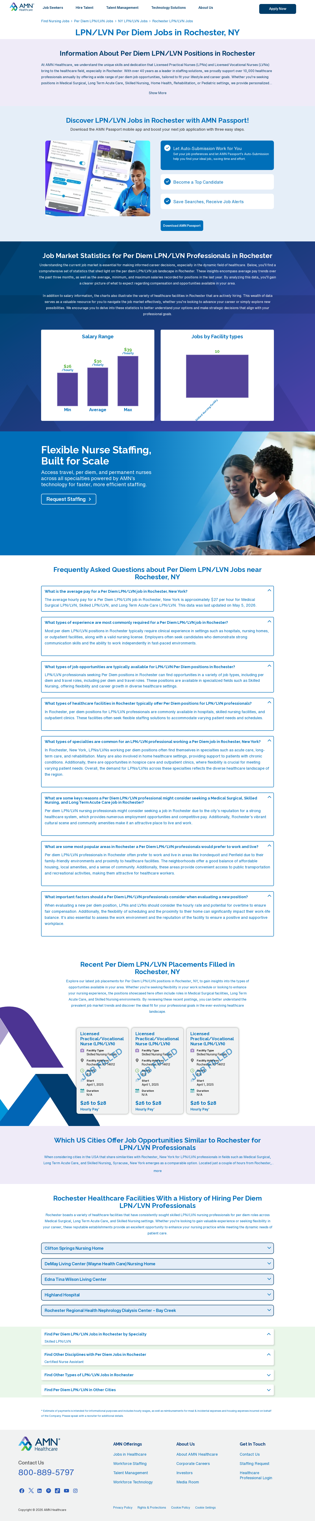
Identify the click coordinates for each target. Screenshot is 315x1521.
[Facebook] (21, 1490)
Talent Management (122, 7)
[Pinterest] (48, 1490)
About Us (205, 7)
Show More (158, 93)
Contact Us (250, 1454)
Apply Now (277, 8)
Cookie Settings (205, 1507)
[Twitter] (30, 1490)
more (158, 1170)
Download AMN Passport (182, 225)
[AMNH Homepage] (21, 7)
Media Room (187, 1482)
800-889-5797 (46, 1472)
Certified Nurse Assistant (64, 1361)
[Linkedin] (39, 1490)
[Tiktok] (57, 1490)
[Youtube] (66, 1490)
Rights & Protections (152, 1507)
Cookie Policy (180, 1507)
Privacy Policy (123, 1507)
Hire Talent (85, 7)
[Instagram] (75, 1490)
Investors (184, 1473)
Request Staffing (66, 499)
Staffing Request (254, 1463)
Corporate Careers (193, 1463)
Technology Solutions (168, 7)
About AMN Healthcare (197, 1454)
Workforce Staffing (130, 1463)
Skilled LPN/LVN (57, 1341)
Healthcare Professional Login (256, 1475)
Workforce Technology (133, 1482)
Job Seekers (53, 7)
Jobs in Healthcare (129, 1454)
